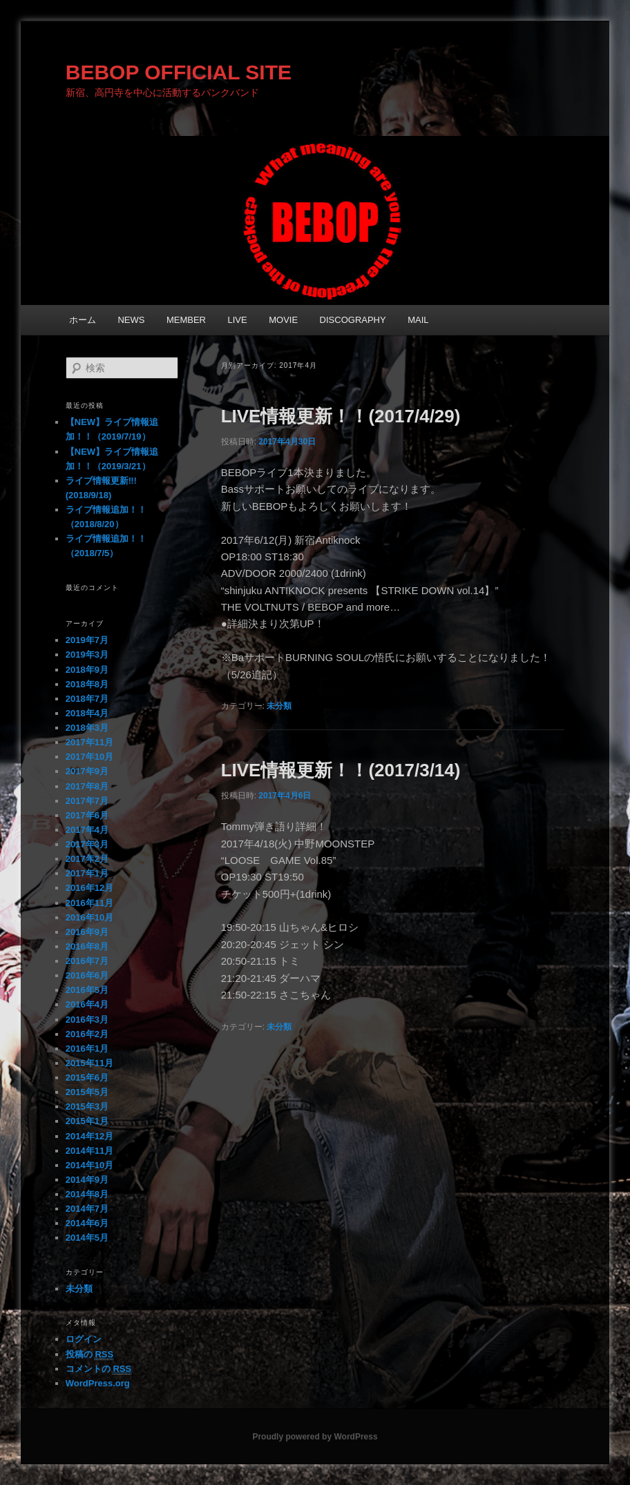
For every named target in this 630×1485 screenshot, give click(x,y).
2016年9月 (87, 932)
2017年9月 (87, 771)
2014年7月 (87, 1208)
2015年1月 (87, 1121)
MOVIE (283, 320)
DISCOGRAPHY (353, 320)
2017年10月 (89, 756)
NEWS (130, 320)
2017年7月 (87, 801)
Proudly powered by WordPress (314, 1437)
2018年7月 (87, 699)
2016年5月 (87, 990)
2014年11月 (89, 1150)
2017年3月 (87, 844)
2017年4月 (87, 830)
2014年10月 (89, 1165)
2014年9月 (87, 1179)
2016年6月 (87, 975)
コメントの (98, 1369)
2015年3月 (87, 1106)
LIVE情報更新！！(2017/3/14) (341, 770)
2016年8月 (87, 946)
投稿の (89, 1354)
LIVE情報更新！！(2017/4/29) (341, 416)
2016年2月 (87, 1034)
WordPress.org (98, 1383)
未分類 (279, 706)
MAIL (418, 320)
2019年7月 (87, 640)
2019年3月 (87, 654)
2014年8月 (87, 1194)
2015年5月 (87, 1092)
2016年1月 (87, 1048)
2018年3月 (87, 727)
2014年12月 (89, 1136)
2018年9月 (87, 670)
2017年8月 (87, 786)
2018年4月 (87, 713)
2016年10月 (89, 917)
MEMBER (186, 320)
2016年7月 (87, 961)
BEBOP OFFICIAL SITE (179, 72)
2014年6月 (87, 1223)
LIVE (237, 320)
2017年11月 (89, 742)
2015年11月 (89, 1063)
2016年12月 (89, 888)
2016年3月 (87, 1019)
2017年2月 (87, 859)
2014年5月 (87, 1237)
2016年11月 (89, 903)
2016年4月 (87, 1004)
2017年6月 (87, 815)
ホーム (82, 320)
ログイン (84, 1339)
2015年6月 (87, 1077)
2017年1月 (87, 873)
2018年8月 (87, 684)
